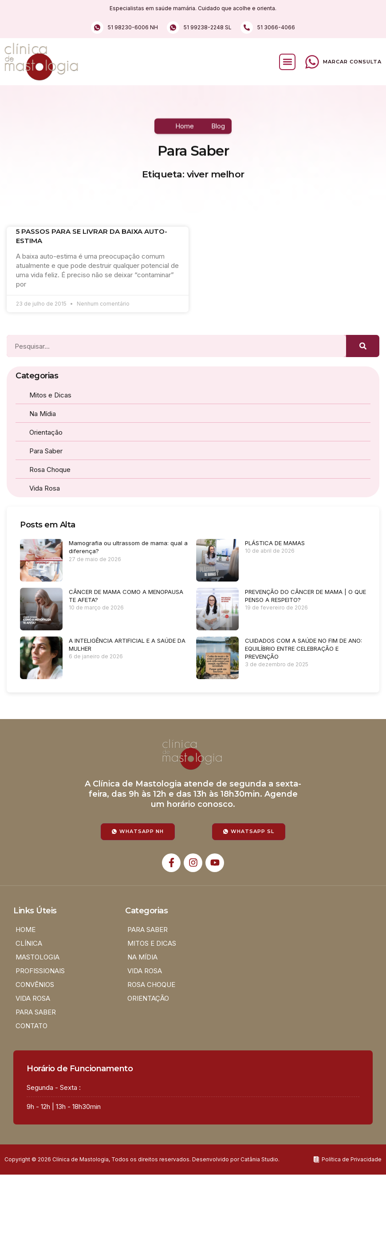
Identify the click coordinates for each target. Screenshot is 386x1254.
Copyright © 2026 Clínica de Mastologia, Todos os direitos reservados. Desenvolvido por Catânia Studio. (142, 1159)
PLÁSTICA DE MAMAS (275, 542)
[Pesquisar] (362, 346)
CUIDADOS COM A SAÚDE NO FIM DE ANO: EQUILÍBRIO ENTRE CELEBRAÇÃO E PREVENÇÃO (303, 648)
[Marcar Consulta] (312, 62)
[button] (287, 62)
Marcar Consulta (352, 62)
